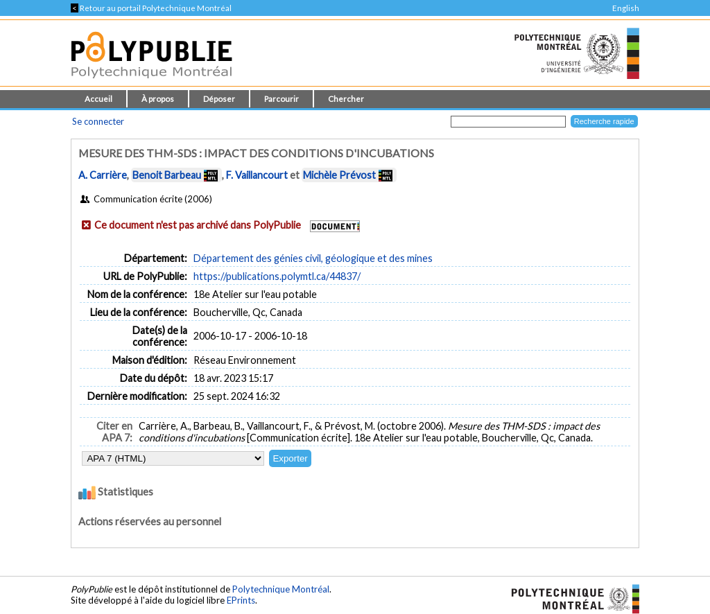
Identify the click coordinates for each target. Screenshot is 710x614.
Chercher (346, 98)
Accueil (98, 98)
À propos (157, 98)
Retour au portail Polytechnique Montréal (151, 7)
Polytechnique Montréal (280, 589)
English (625, 7)
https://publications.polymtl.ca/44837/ (277, 276)
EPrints (241, 600)
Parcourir (281, 98)
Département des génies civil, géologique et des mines (313, 258)
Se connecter (98, 121)
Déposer (219, 98)
